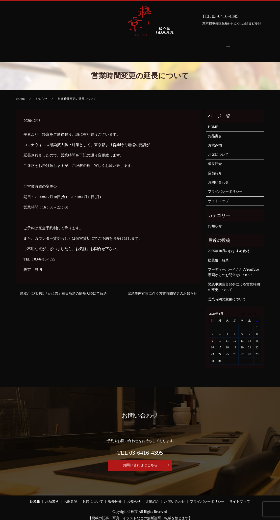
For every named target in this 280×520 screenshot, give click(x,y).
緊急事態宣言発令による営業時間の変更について (234, 282)
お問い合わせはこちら (140, 460)
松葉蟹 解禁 (218, 256)
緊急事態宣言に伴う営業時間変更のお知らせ (162, 289)
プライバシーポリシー (225, 187)
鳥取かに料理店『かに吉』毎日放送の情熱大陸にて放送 (63, 289)
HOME (43, 48)
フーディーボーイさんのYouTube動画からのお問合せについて (233, 267)
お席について (117, 48)
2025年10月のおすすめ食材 (229, 246)
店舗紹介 (194, 48)
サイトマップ (218, 196)
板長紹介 (145, 48)
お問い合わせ (221, 48)
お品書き (65, 48)
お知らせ (169, 48)
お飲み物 (90, 48)
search (244, 48)
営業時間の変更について (227, 294)
